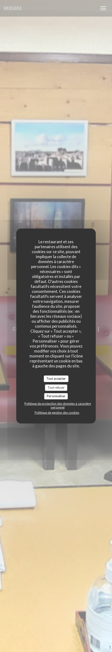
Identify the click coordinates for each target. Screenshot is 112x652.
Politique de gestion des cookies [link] (57, 412)
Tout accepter (56, 378)
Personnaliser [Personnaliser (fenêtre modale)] (56, 396)
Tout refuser (56, 387)
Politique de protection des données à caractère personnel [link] (57, 405)
